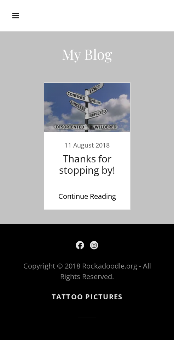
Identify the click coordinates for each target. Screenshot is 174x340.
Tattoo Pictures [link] (87, 296)
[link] (87, 146)
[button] (26, 15)
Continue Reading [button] (87, 196)
